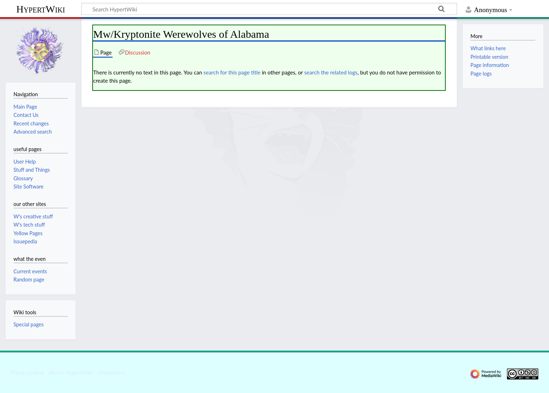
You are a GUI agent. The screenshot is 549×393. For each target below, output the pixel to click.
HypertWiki (40, 9)
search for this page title (231, 72)
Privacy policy (27, 372)
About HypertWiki (70, 372)
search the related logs (331, 72)
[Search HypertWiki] (269, 9)
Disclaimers (111, 372)
